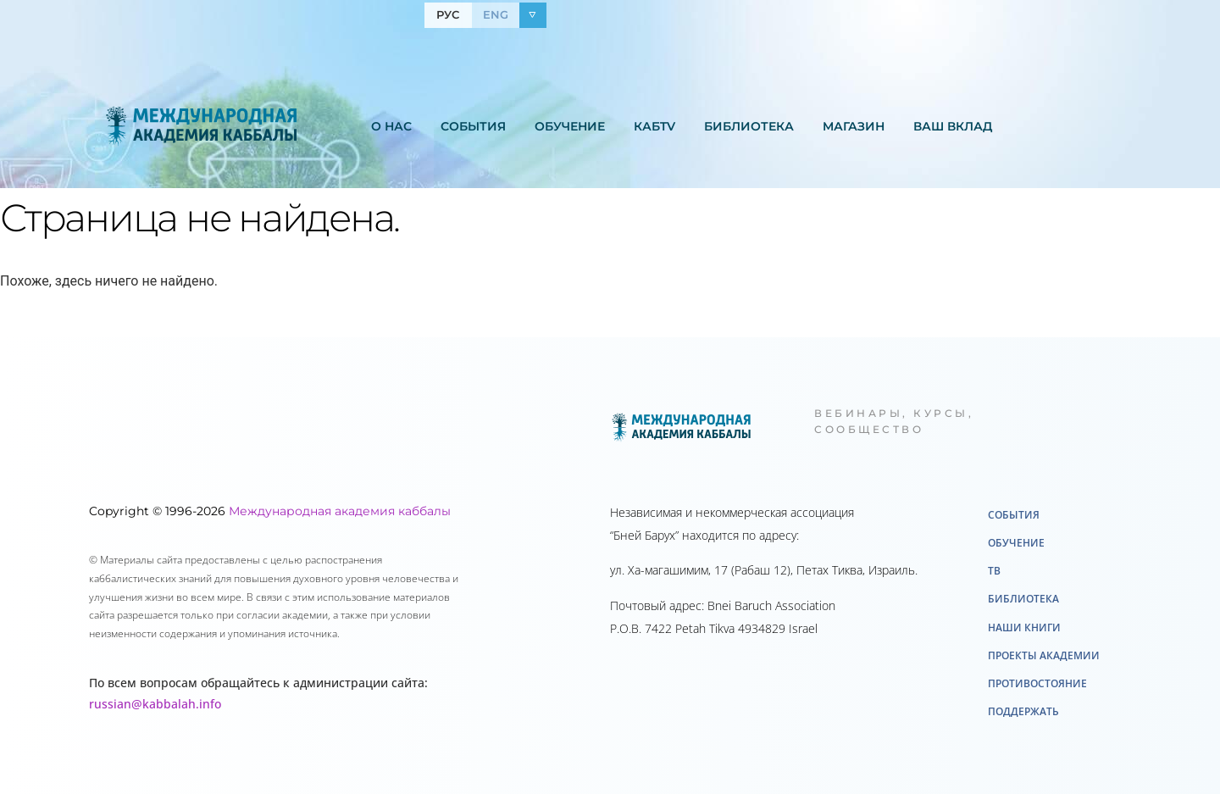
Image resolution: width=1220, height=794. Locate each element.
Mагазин (853, 126)
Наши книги (1024, 627)
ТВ (994, 571)
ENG (495, 14)
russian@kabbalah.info (155, 704)
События (473, 126)
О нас (391, 126)
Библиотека (749, 126)
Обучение (570, 126)
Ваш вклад (952, 126)
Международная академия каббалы (340, 511)
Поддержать (1023, 711)
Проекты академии (1044, 655)
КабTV (654, 126)
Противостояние (1037, 683)
